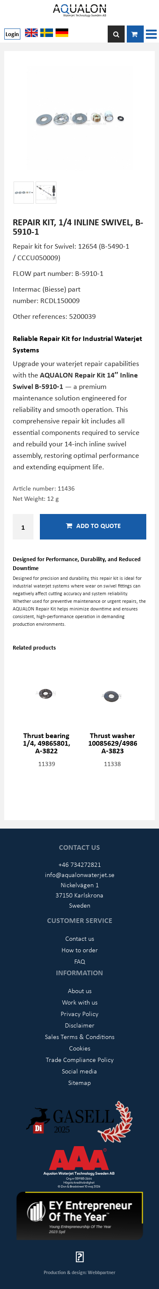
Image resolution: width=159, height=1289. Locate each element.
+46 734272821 (80, 864)
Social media (79, 1071)
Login (12, 34)
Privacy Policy (79, 1013)
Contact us (79, 938)
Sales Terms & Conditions (79, 1036)
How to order (79, 949)
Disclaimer (80, 1025)
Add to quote (93, 525)
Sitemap (79, 1082)
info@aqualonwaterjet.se (79, 874)
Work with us (80, 1002)
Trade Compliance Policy (80, 1059)
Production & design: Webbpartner (79, 1272)
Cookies (79, 1048)
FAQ (79, 961)
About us (80, 990)
